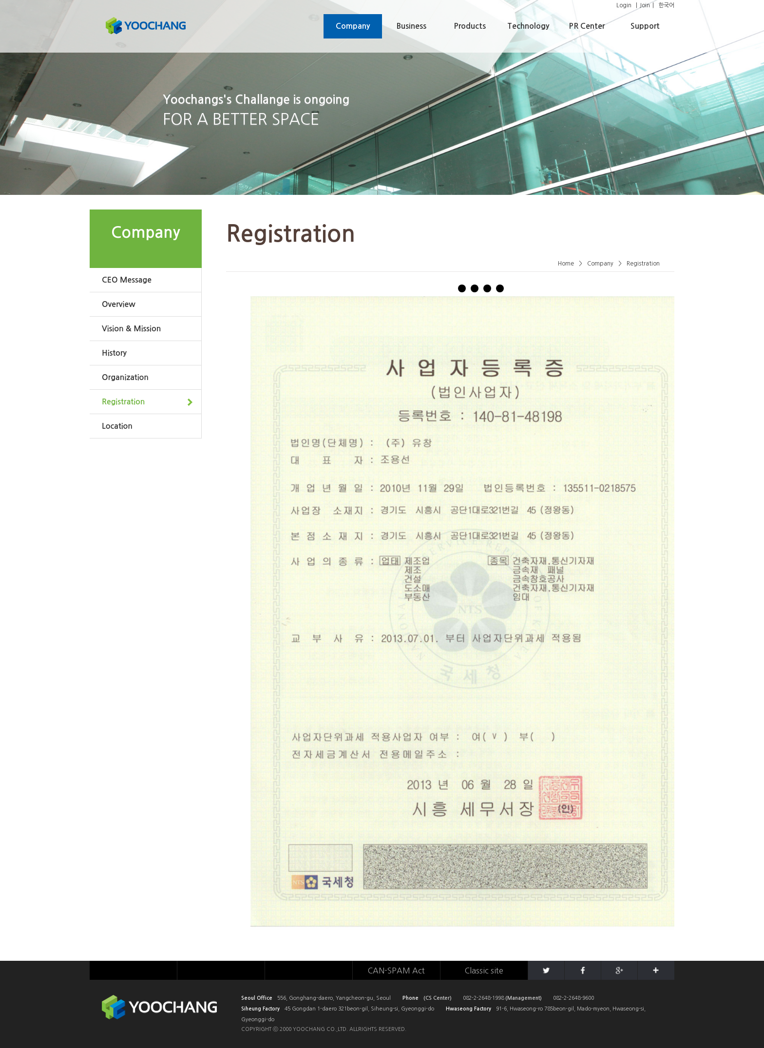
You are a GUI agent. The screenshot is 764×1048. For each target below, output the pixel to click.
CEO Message (127, 280)
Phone (410, 998)
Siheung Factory (260, 1008)
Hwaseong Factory (468, 1008)
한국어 (666, 5)
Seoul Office (256, 998)
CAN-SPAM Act (396, 970)
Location (117, 426)
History (114, 353)
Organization (125, 377)
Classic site (484, 970)
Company (353, 26)
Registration (123, 401)
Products (470, 26)
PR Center (587, 26)
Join (645, 5)
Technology (528, 26)
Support (645, 26)
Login (623, 5)
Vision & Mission (131, 328)
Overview (118, 304)
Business (411, 26)
